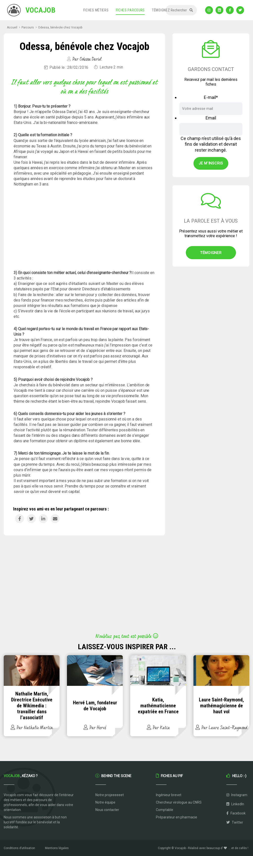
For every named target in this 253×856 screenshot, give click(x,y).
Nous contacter (107, 810)
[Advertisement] (84, 228)
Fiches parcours (130, 10)
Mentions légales (57, 848)
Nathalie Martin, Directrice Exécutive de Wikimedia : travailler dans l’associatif (31, 705)
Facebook (236, 813)
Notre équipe (105, 802)
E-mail (211, 97)
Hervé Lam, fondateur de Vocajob (95, 706)
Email (211, 117)
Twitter (234, 822)
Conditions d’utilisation (19, 848)
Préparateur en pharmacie (176, 817)
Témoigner (211, 253)
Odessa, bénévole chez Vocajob (60, 27)
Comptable (164, 810)
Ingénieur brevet (168, 795)
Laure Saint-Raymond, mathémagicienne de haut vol (221, 706)
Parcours (27, 27)
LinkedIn (235, 804)
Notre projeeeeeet (109, 795)
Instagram (236, 795)
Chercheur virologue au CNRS (179, 802)
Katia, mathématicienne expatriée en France (158, 706)
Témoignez (161, 10)
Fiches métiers (96, 10)
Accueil (12, 27)
